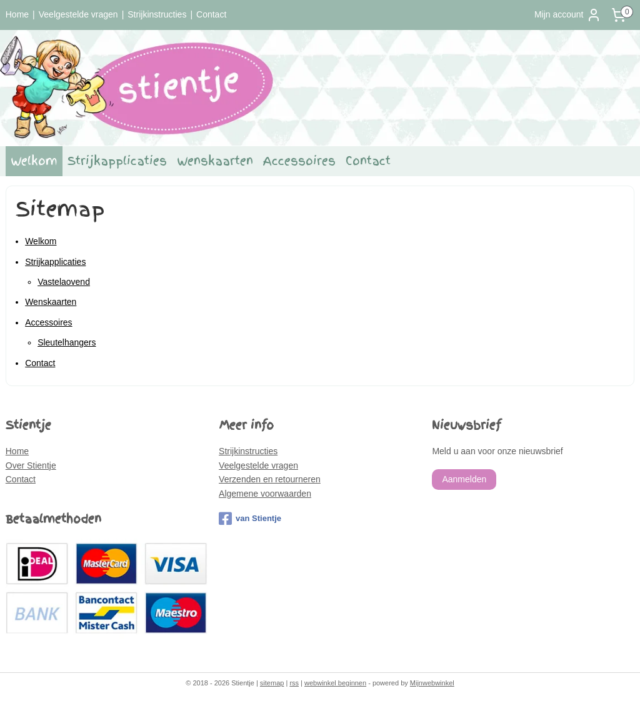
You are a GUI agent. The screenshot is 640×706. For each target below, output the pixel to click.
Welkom (34, 160)
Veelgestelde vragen (78, 14)
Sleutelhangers (67, 342)
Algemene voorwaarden (265, 494)
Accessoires (299, 160)
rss (294, 683)
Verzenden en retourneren (270, 479)
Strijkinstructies (157, 14)
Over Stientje (31, 465)
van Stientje (250, 518)
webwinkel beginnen (335, 683)
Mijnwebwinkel (432, 683)
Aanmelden (464, 479)
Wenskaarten (215, 160)
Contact (211, 14)
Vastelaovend (64, 282)
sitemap (272, 683)
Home (17, 14)
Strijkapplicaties (117, 160)
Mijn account (567, 14)
